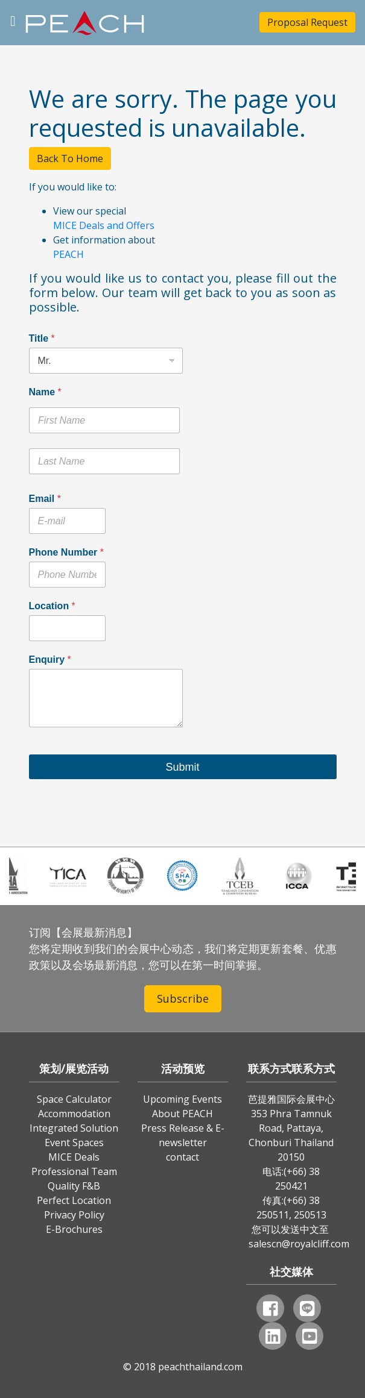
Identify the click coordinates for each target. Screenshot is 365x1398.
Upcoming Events (182, 1099)
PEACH (68, 254)
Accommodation (74, 1113)
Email (45, 498)
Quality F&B (74, 1186)
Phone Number (66, 552)
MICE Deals (74, 1157)
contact (182, 1157)
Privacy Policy (74, 1214)
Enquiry (50, 659)
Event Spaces (74, 1142)
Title (42, 338)
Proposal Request (307, 22)
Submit (182, 767)
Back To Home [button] (70, 158)
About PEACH (182, 1113)
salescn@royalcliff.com (299, 1243)
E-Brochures (74, 1229)
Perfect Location (74, 1200)
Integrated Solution (74, 1128)
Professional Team (74, 1171)
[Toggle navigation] (13, 19)
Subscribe (183, 998)
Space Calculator (74, 1099)
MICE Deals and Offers (103, 225)
